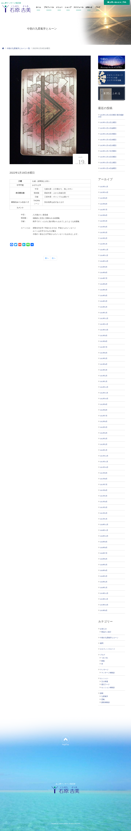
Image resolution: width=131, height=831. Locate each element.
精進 (103, 661)
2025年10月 (104, 192)
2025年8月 (103, 204)
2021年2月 (103, 513)
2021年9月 (103, 473)
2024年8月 (103, 272)
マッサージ (104, 670)
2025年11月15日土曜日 (108, 162)
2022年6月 (103, 421)
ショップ (68, 7)
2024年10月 (104, 261)
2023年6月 (103, 353)
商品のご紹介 (106, 632)
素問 (101, 643)
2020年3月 (103, 576)
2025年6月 (103, 215)
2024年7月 (103, 278)
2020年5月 (103, 564)
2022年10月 (104, 398)
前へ (47, 258)
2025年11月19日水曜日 (108, 140)
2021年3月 (103, 507)
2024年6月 (103, 284)
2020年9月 (103, 542)
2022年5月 (103, 427)
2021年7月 (103, 484)
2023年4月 (103, 364)
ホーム (38, 7)
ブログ (97, 7)
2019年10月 (104, 605)
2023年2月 (103, 376)
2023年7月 (103, 347)
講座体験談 (105, 702)
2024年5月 (103, 290)
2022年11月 (104, 393)
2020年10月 (104, 536)
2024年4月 (103, 295)
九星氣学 (104, 696)
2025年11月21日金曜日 (108, 128)
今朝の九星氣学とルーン (109, 638)
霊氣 (103, 699)
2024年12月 (104, 249)
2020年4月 (103, 570)
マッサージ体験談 (108, 673)
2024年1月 (103, 312)
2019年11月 (104, 599)
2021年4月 (103, 501)
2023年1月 (103, 381)
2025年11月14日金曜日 (108, 168)
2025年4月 (103, 227)
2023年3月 (103, 370)
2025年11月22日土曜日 (108, 122)
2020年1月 (103, 587)
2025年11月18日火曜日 (108, 145)
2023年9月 (103, 335)
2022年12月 (104, 387)
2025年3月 (103, 232)
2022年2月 (103, 444)
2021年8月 (103, 479)
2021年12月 (104, 456)
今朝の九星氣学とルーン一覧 (18, 48)
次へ (53, 258)
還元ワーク (105, 684)
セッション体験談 (108, 687)
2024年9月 (103, 267)
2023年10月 (104, 330)
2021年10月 (104, 467)
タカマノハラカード (107, 649)
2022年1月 (103, 450)
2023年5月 (103, 358)
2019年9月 (103, 610)
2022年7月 (103, 416)
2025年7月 (103, 209)
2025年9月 (103, 198)
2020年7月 (103, 553)
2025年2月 (103, 238)
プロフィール (49, 7)
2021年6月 (103, 490)
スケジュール (79, 7)
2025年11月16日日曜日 (108, 157)
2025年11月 (104, 186)
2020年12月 (104, 524)
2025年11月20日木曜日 (108, 134)
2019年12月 (104, 593)
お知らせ (89, 7)
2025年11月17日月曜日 (108, 151)
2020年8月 (103, 547)
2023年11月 (104, 324)
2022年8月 (103, 410)
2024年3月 (103, 301)
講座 (101, 693)
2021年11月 (104, 461)
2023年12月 (104, 318)
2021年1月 (103, 519)
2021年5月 (103, 496)
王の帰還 (104, 681)
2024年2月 (103, 307)
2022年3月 (103, 438)
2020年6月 (103, 559)
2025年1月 (103, 244)
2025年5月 (103, 221)
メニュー (59, 7)
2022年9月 (103, 404)
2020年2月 (103, 582)
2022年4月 (103, 433)
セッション (104, 678)
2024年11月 (104, 255)
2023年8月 (103, 341)
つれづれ (104, 658)
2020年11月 (104, 530)
